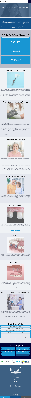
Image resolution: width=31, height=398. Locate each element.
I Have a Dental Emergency (8, 353)
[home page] (3, 1)
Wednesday (12, 384)
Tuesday (11, 383)
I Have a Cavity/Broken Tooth (8, 349)
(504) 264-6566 (15, 375)
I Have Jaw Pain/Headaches (22, 353)
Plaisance (10, 120)
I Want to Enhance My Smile (8, 351)
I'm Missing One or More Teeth (23, 349)
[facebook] (16, 379)
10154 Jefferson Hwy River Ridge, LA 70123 (15, 377)
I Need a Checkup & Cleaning (8, 347)
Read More (15, 230)
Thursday (11, 385)
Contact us (16, 26)
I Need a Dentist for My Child (22, 347)
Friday (11, 386)
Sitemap (13, 394)
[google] (14, 379)
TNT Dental (19, 395)
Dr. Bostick (15, 120)
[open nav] (29, 2)
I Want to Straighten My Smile (23, 351)
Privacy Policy (16, 394)
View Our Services (23, 354)
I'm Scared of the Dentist (8, 354)
